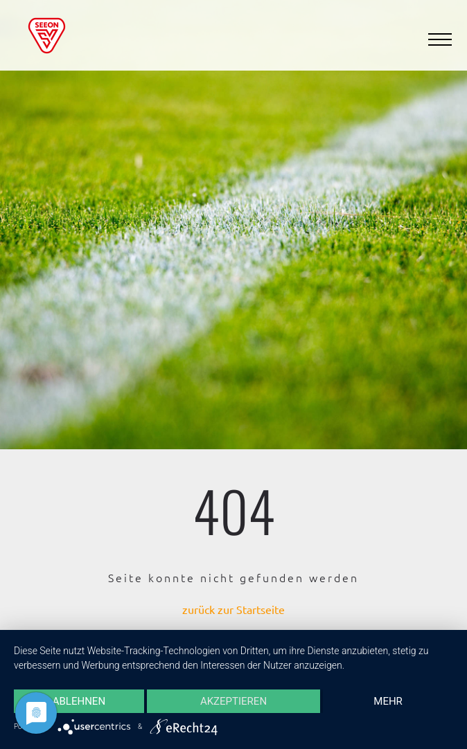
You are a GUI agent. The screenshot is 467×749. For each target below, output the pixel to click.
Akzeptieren (233, 701)
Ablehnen (79, 701)
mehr (388, 701)
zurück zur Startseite (233, 609)
